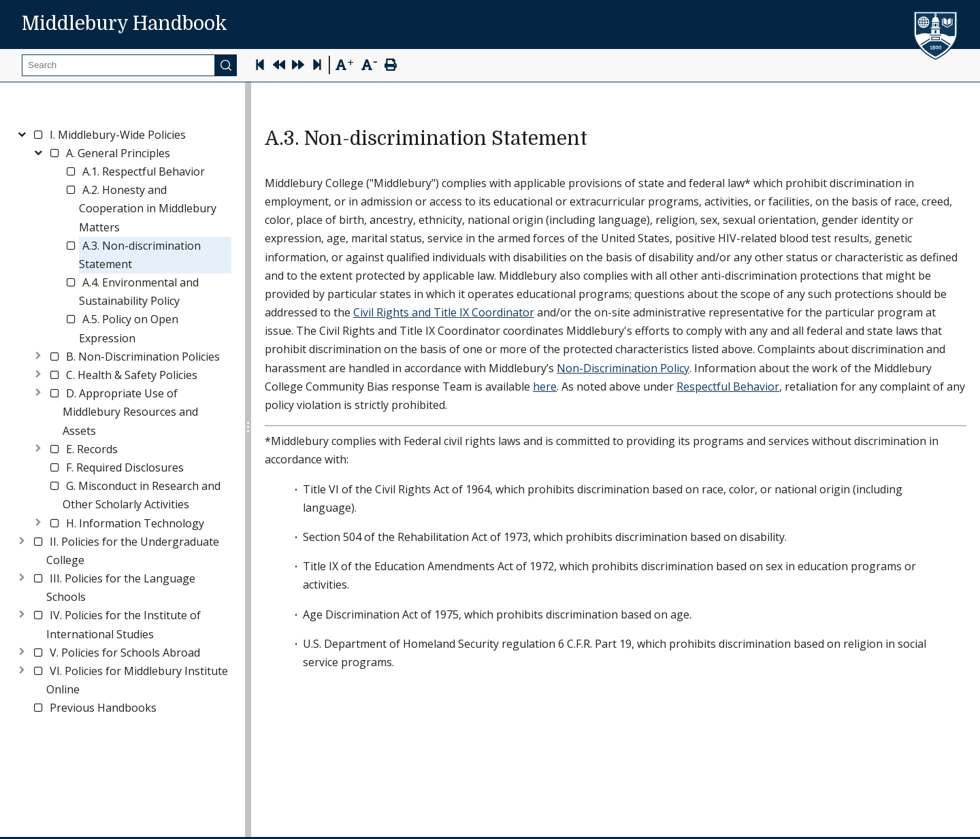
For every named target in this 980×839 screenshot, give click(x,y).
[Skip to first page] (260, 66)
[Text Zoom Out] (369, 64)
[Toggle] (22, 132)
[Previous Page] (279, 66)
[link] (117, 135)
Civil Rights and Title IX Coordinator (443, 312)
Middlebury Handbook (124, 24)
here (545, 386)
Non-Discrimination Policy (623, 368)
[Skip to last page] (317, 66)
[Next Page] (298, 66)
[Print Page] (390, 66)
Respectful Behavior (727, 386)
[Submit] (226, 65)
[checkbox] (38, 134)
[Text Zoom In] (344, 65)
